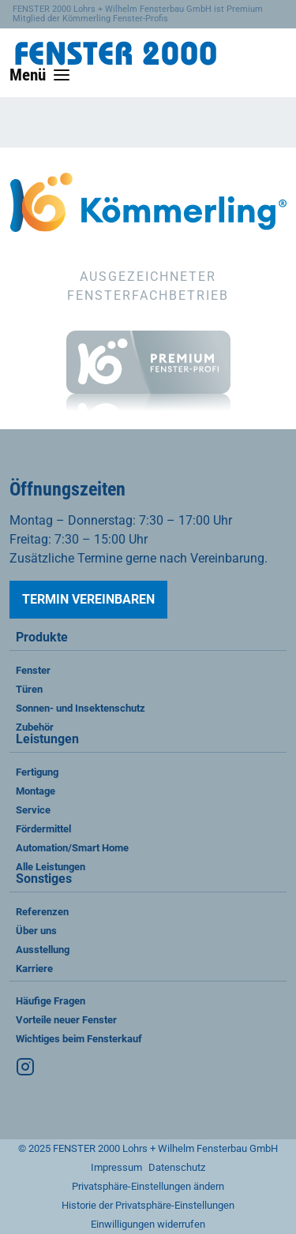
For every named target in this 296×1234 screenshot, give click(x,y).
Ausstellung (42, 949)
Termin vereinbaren (88, 599)
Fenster (33, 670)
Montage (35, 791)
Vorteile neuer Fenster (66, 1020)
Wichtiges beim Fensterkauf (79, 1039)
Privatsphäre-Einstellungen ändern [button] (148, 1186)
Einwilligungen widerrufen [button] (148, 1224)
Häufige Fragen (50, 1001)
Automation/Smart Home (72, 848)
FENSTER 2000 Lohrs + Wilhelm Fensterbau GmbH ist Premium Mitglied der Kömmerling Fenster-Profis (138, 14)
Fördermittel (43, 829)
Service (33, 810)
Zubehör (35, 727)
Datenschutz (176, 1167)
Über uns (36, 931)
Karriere (34, 968)
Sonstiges (44, 879)
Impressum (116, 1167)
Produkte (42, 638)
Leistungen (47, 739)
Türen (29, 689)
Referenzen (42, 912)
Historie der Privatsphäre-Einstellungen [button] (148, 1205)
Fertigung (37, 772)
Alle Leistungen (50, 867)
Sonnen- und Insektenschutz (80, 708)
